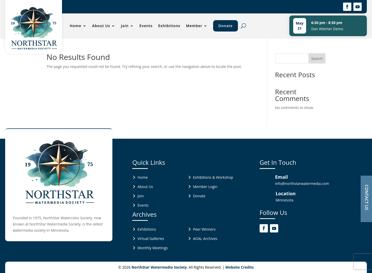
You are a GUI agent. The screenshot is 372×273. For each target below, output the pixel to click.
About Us (101, 25)
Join (125, 25)
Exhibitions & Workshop (213, 177)
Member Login (205, 186)
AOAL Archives (205, 238)
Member (194, 25)
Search (317, 58)
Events (146, 25)
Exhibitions (169, 25)
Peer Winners (204, 229)
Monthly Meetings (152, 247)
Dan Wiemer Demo (327, 28)
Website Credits (239, 267)
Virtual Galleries (150, 238)
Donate (225, 25)
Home (75, 25)
